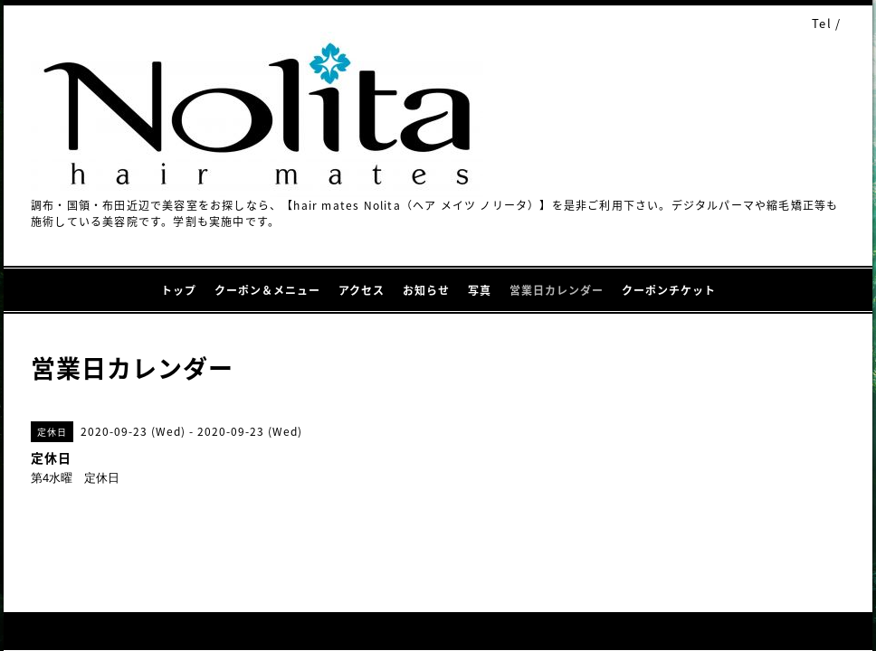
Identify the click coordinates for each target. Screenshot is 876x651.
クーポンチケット (669, 290)
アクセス (361, 290)
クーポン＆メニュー (267, 290)
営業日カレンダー (556, 290)
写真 (479, 290)
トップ (178, 290)
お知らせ (426, 290)
